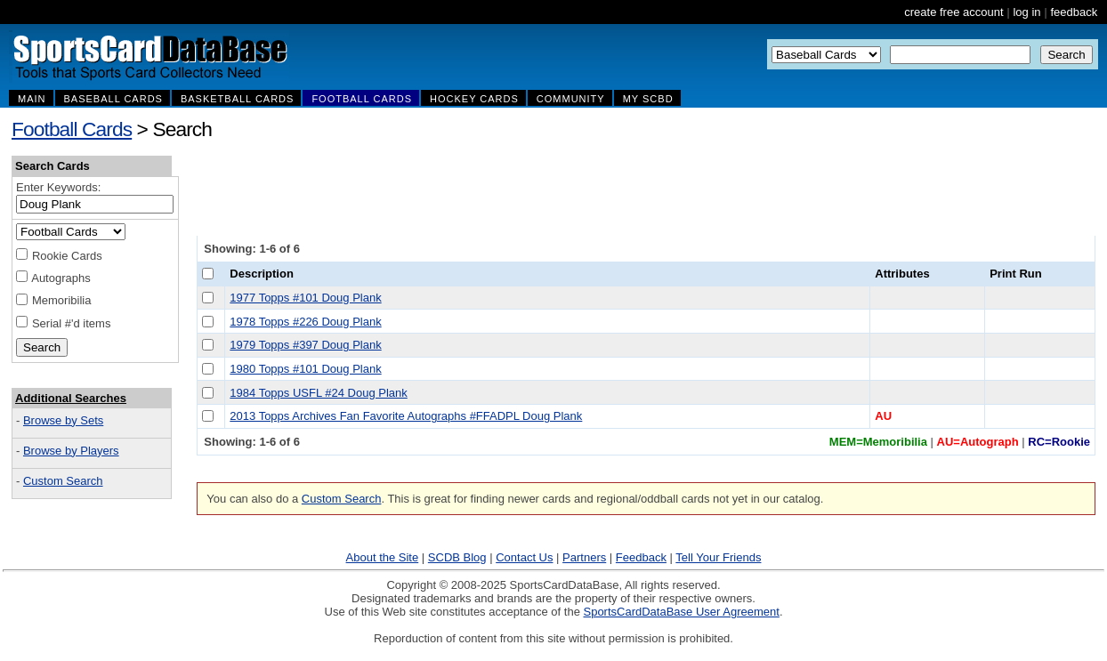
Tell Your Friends (718, 557)
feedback (1073, 12)
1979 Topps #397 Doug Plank (305, 344)
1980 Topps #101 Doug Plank (305, 368)
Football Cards (72, 129)
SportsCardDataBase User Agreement (681, 611)
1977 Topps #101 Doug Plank (305, 297)
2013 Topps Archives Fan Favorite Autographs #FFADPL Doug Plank (406, 416)
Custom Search (63, 481)
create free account (953, 12)
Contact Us (524, 557)
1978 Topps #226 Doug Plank (305, 321)
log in (1026, 12)
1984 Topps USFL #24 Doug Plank (318, 392)
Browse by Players (71, 450)
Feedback (641, 557)
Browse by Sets (63, 420)
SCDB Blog (457, 557)
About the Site (382, 557)
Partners (584, 557)
